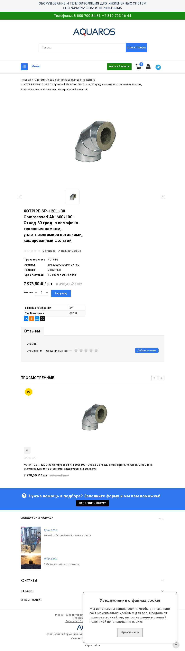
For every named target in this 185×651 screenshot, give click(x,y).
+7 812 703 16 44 (116, 16)
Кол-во (28, 292)
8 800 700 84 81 (87, 16)
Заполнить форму (92, 504)
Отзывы (32, 331)
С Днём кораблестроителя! (62, 565)
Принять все (130, 632)
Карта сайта (92, 646)
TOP (176, 645)
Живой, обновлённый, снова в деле (67, 536)
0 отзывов (49, 250)
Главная (26, 79)
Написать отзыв (69, 250)
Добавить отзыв (146, 350)
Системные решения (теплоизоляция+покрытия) (65, 79)
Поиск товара (136, 47)
